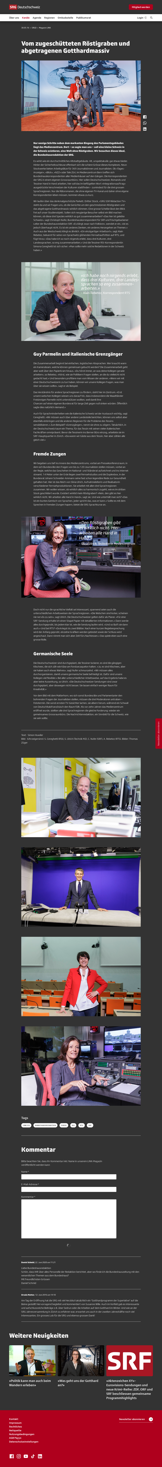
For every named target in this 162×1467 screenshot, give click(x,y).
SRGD (34, 28)
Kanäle (26, 17)
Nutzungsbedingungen (21, 1434)
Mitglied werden (141, 7)
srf (90, 1125)
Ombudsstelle (65, 17)
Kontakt (13, 1419)
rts (81, 1125)
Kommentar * (28, 1196)
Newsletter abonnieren (136, 1419)
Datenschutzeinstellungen (23, 1441)
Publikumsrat (83, 17)
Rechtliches (15, 1426)
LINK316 (26, 1125)
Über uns (14, 17)
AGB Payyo (15, 1437)
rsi (73, 1125)
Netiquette (15, 1430)
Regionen (49, 17)
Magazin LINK (45, 28)
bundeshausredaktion (45, 1125)
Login (142, 17)
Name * (25, 1171)
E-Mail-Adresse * (30, 1184)
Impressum (15, 1422)
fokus (64, 1125)
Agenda (37, 17)
